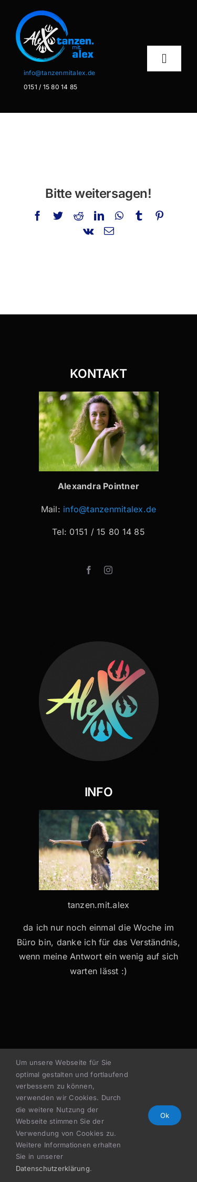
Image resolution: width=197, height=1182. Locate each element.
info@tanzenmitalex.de (59, 73)
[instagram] (108, 570)
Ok (164, 1115)
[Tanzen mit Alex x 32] (99, 814)
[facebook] (89, 570)
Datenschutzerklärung (53, 1168)
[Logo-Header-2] (70, 14)
